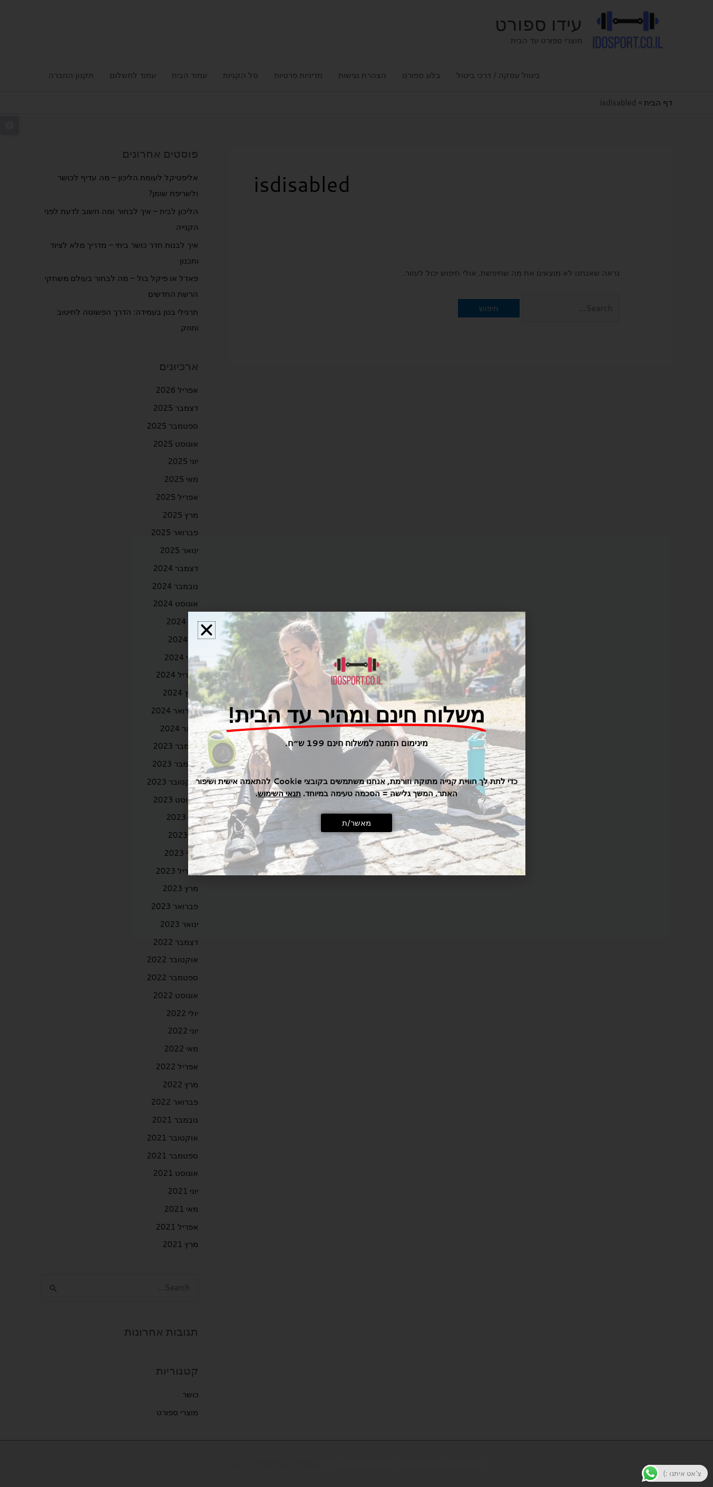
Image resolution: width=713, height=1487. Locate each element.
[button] (206, 630)
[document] (356, 743)
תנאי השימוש (279, 793)
